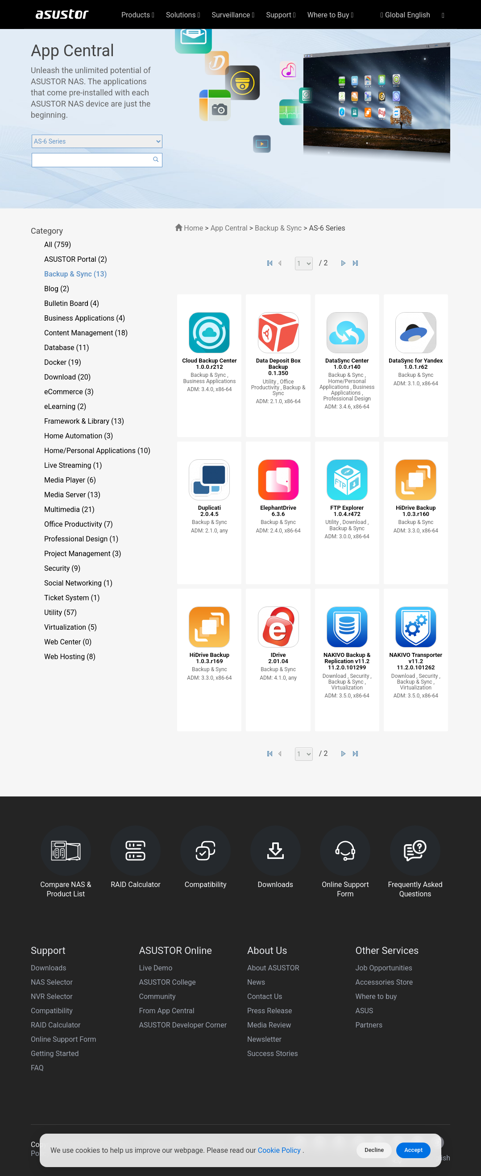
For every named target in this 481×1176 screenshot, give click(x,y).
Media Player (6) (70, 480)
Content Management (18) (86, 333)
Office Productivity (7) (78, 524)
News (256, 982)
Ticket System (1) (72, 598)
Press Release (269, 1011)
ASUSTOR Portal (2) (75, 259)
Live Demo (156, 968)
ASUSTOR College (167, 982)
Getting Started (55, 1053)
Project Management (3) (82, 553)
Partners (369, 1025)
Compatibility (52, 1011)
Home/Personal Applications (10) (97, 450)
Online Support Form (63, 1039)
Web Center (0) (67, 642)
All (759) (57, 244)
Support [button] (280, 15)
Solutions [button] (183, 15)
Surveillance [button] (233, 15)
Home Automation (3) (78, 436)
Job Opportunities (384, 968)
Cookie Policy (280, 1150)
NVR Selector (52, 996)
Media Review (269, 1025)
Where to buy (376, 996)
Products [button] (137, 15)
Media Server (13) (72, 495)
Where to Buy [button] (330, 15)
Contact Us (264, 996)
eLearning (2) (65, 406)
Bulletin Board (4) (71, 303)
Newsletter (264, 1039)
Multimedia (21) (69, 509)
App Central (229, 228)
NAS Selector (52, 982)
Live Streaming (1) (73, 465)
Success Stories (272, 1053)
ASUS (364, 1011)
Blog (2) (56, 289)
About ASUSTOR (273, 968)
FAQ (37, 1068)
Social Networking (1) (78, 583)
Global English (405, 15)
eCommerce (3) (69, 392)
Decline (374, 1150)
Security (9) (62, 568)
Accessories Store (384, 982)
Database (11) (66, 347)
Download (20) (67, 377)
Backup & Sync (278, 228)
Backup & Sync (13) (75, 274)
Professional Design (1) (81, 539)
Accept (413, 1150)
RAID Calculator (56, 1025)
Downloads (48, 968)
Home (189, 228)
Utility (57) (60, 612)
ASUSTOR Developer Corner (183, 1025)
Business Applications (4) (84, 318)
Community (157, 996)
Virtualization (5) (70, 627)
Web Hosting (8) (69, 656)
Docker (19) (62, 362)
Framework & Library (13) (84, 421)
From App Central (167, 1011)
